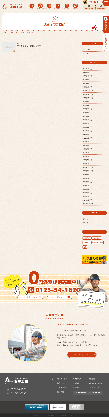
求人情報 (76, 383)
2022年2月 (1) (87, 127)
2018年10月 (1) (88, 171)
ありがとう (87, 238)
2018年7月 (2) (87, 178)
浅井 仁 (85, 219)
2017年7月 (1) (87, 196)
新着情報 (76, 387)
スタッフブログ (94, 387)
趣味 (101, 242)
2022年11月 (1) (88, 94)
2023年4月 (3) (87, 83)
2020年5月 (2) (87, 149)
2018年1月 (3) (87, 189)
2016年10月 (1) (88, 204)
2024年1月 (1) (87, 76)
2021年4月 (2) (87, 134)
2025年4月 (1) (87, 69)
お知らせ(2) (86, 49)
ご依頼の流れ (62, 387)
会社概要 (91, 379)
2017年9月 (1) (87, 193)
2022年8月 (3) (87, 105)
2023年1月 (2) (87, 87)
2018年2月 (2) (87, 185)
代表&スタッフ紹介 (95, 383)
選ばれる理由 (62, 379)
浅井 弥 (85, 223)
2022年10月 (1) (88, 98)
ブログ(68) (86, 53)
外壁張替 (95, 242)
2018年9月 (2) (87, 174)
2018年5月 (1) (87, 182)
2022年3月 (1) (87, 123)
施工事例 (60, 392)
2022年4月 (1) (87, 120)
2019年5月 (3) (87, 160)
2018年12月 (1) (88, 167)
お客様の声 (87, 242)
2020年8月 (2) (87, 145)
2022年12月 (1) (88, 90)
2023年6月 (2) (87, 79)
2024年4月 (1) (87, 72)
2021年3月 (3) (87, 138)
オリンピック (96, 238)
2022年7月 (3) (87, 109)
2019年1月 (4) (87, 163)
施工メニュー (62, 383)
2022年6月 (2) (87, 112)
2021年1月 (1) (87, 141)
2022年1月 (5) (87, 131)
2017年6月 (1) (87, 200)
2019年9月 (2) (87, 156)
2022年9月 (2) (87, 101)
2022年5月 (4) (87, 116)
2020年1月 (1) (87, 152)
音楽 (84, 247)
